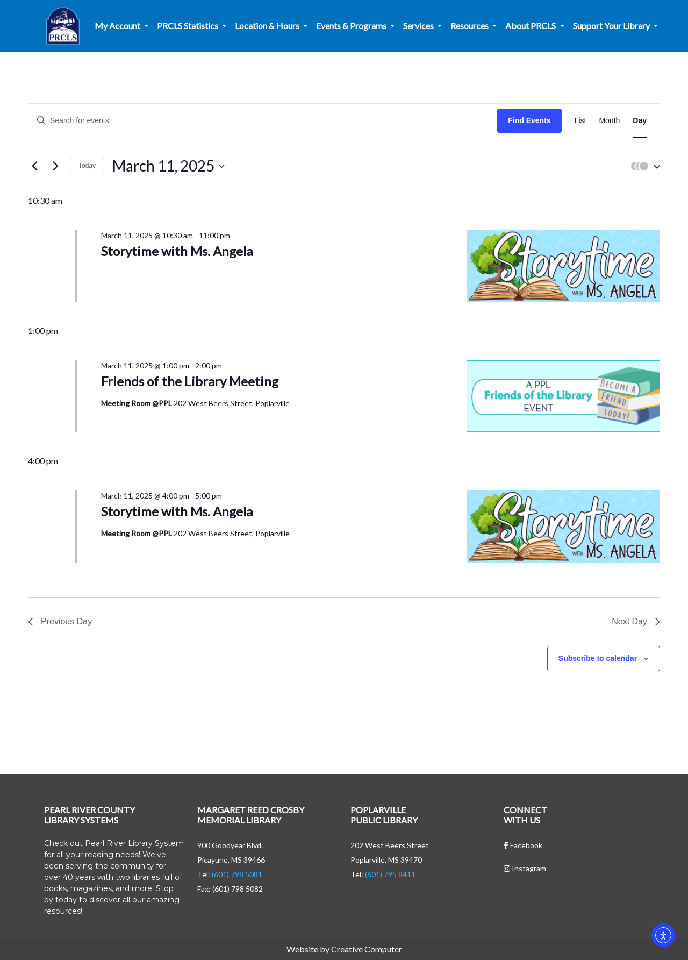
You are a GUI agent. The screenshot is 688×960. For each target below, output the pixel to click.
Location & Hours (268, 25)
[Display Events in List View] (580, 121)
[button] (643, 166)
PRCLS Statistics (188, 25)
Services (419, 25)
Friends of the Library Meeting (189, 381)
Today (87, 165)
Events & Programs (352, 25)
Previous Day (60, 621)
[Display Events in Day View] (640, 121)
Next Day (636, 621)
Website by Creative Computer (344, 949)
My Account (118, 25)
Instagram (525, 868)
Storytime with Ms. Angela (177, 251)
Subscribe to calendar (597, 658)
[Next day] (55, 166)
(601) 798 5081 (237, 874)
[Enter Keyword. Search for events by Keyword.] (262, 121)
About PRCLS (531, 25)
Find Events (529, 120)
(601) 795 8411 (390, 874)
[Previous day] (34, 166)
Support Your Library (612, 25)
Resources (470, 25)
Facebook (523, 845)
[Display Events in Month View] (609, 121)
